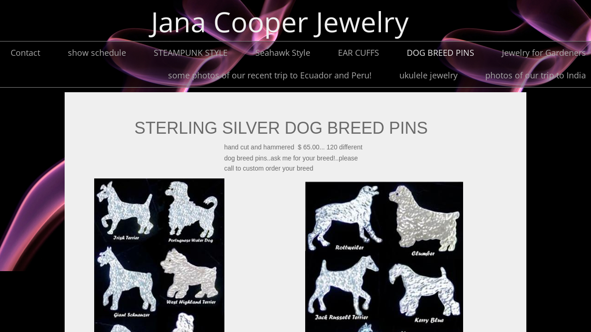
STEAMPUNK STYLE (191, 52)
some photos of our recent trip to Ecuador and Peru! (270, 75)
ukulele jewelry (428, 75)
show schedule (97, 52)
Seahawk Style (282, 52)
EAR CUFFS (358, 52)
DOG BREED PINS (440, 52)
